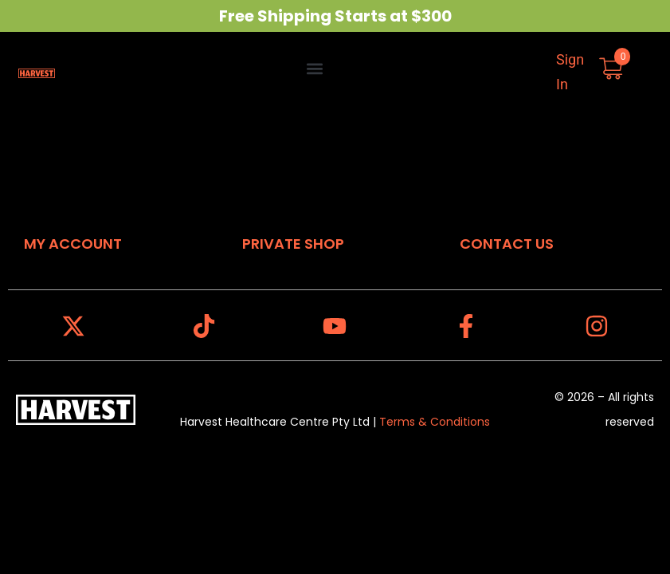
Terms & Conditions (434, 422)
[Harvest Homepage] (36, 72)
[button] (315, 68)
